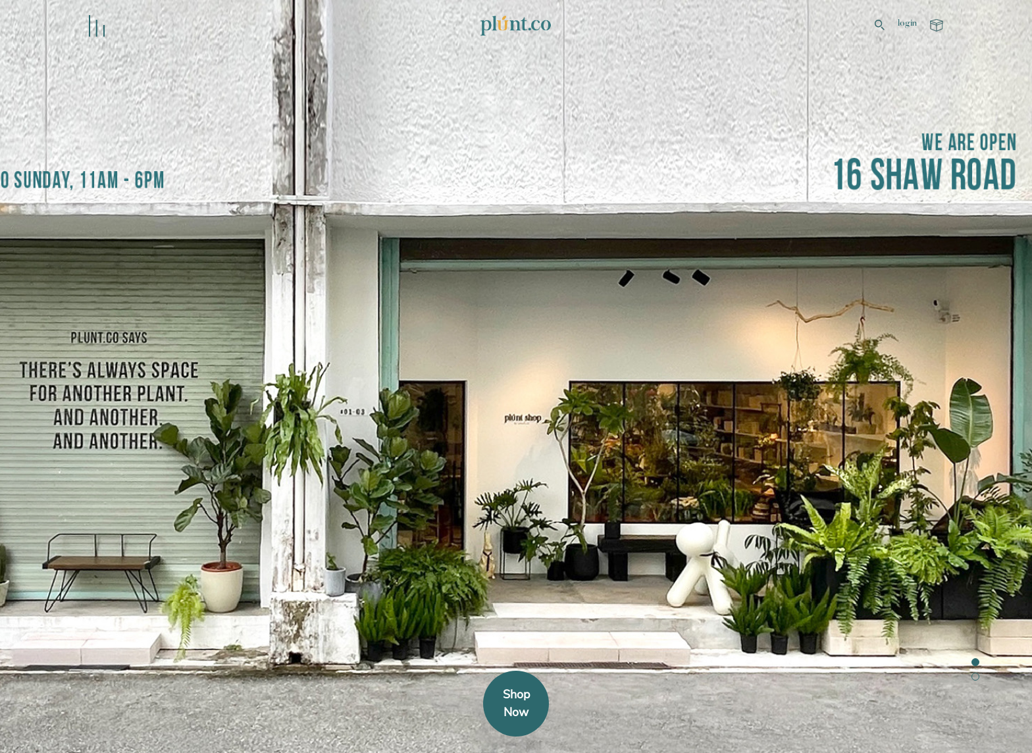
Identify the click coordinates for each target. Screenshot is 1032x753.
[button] (975, 662)
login (907, 23)
